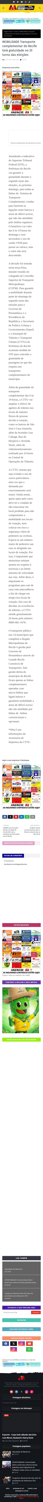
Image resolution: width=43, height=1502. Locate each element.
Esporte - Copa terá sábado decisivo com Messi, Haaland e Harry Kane (19, 1436)
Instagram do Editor (21, 1491)
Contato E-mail (32, 1488)
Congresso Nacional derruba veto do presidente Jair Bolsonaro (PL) (19, 1294)
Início (8, 1488)
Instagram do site (18, 1488)
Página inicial (8, 31)
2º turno (16, 31)
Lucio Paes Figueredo (12, 60)
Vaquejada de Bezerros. (14, 1269)
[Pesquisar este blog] (16, 1312)
